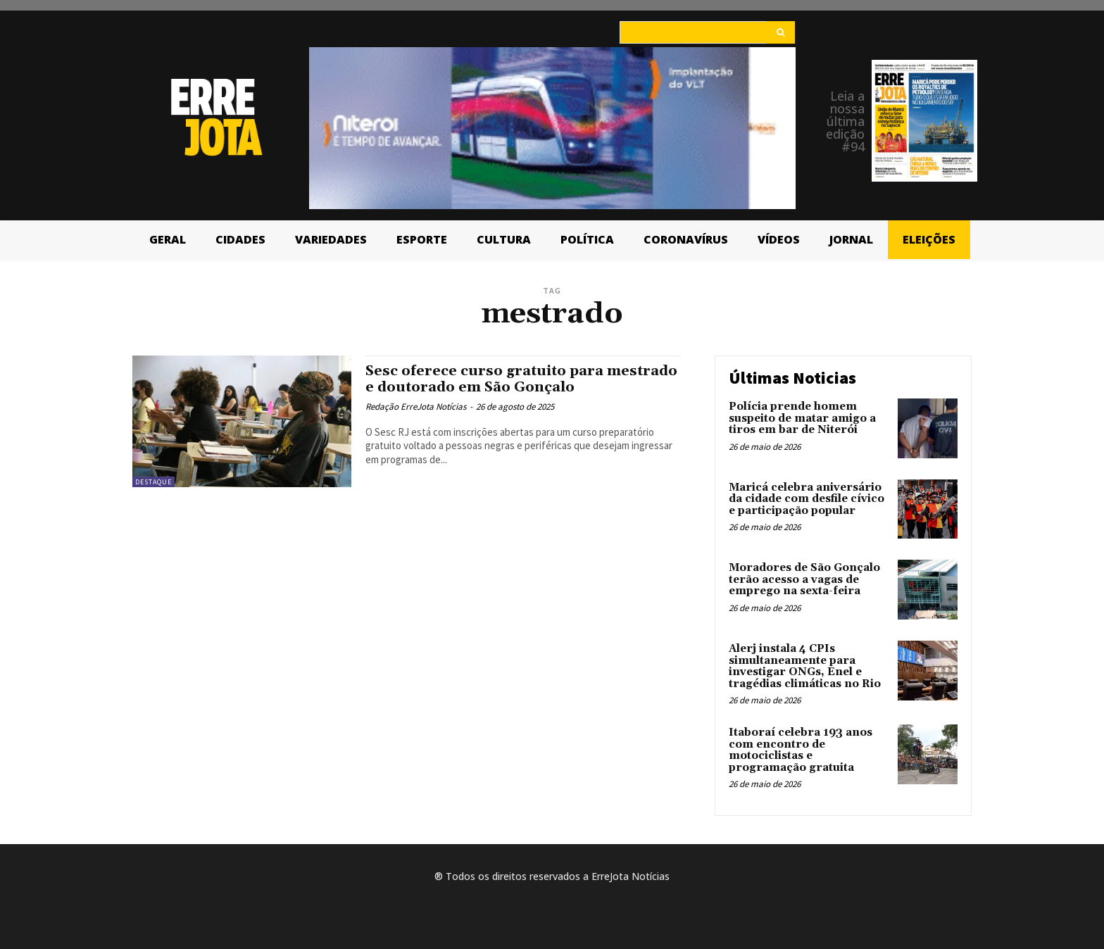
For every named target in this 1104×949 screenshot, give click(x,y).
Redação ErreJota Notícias (415, 407)
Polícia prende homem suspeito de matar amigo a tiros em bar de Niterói (802, 418)
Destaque (153, 481)
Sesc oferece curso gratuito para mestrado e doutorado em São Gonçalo (512, 379)
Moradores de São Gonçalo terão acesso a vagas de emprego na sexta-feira (804, 579)
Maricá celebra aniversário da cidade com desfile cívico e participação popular (806, 499)
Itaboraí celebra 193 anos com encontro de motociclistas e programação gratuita (800, 750)
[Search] (780, 32)
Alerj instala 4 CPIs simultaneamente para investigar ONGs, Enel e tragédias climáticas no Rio (805, 666)
